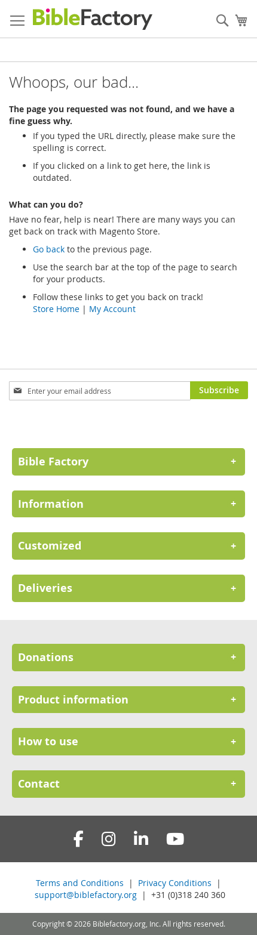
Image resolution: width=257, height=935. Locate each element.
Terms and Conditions (80, 882)
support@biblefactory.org (86, 894)
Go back (49, 249)
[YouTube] (175, 839)
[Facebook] (79, 839)
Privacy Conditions (175, 882)
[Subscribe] (219, 390)
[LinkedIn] (141, 839)
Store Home (56, 308)
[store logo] (92, 19)
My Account (112, 308)
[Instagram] (109, 839)
